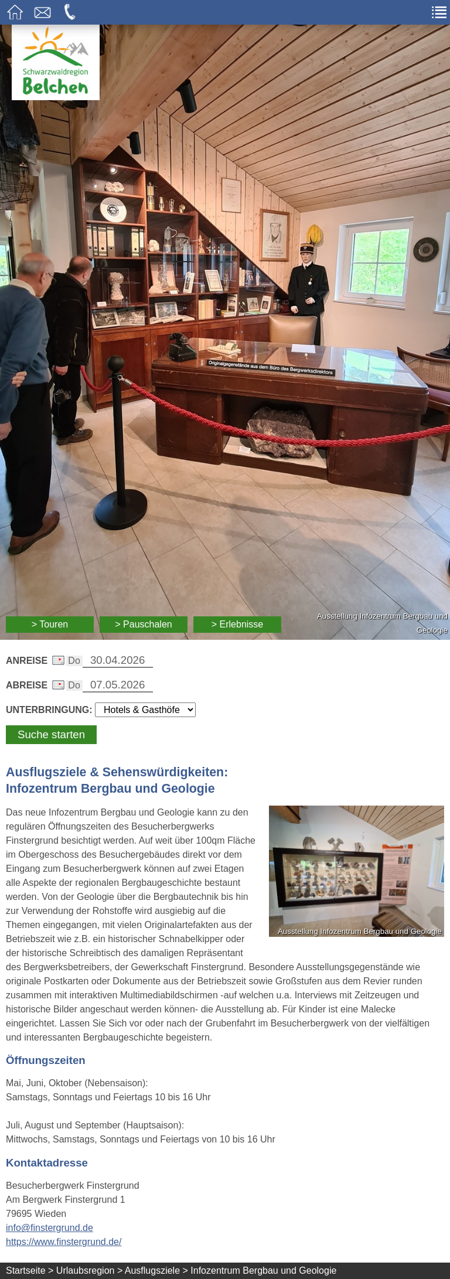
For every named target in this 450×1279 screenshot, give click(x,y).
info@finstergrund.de (49, 1228)
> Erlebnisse (238, 624)
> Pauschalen (143, 624)
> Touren (50, 624)
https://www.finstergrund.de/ (63, 1242)
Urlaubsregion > (89, 1270)
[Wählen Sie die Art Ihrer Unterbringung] (145, 709)
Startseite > (29, 1270)
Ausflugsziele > (156, 1270)
